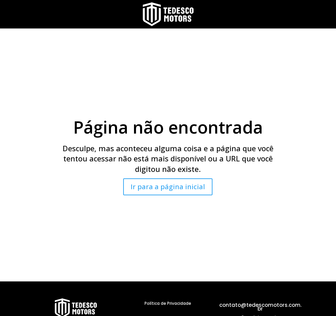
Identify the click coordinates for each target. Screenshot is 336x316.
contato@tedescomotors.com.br (260, 307)
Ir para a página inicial (168, 186)
